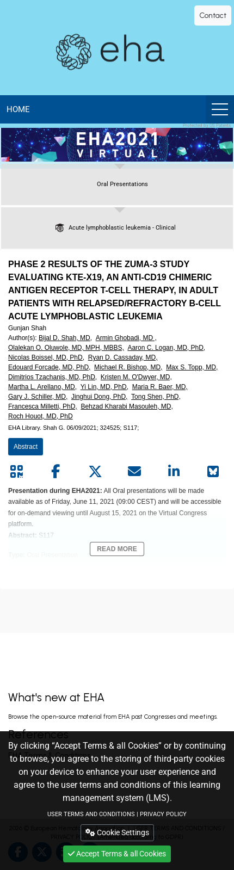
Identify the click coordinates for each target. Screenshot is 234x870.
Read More (117, 549)
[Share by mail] (134, 472)
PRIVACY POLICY (163, 814)
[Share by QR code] (16, 472)
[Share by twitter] (95, 472)
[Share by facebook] (55, 472)
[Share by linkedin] (174, 472)
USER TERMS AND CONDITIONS (91, 814)
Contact (212, 15)
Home (18, 109)
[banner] (117, 145)
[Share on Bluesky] (213, 472)
